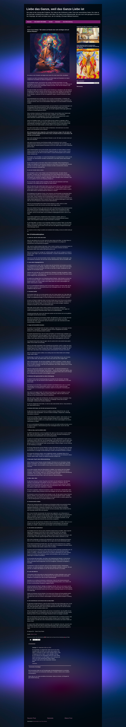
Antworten (34, 663)
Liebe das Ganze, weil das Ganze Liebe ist (55, 9)
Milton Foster (34, 634)
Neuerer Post (31, 718)
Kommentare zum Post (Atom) (40, 721)
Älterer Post (68, 718)
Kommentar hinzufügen (35, 666)
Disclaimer (57, 21)
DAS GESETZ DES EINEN (40, 21)
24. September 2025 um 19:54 (44, 647)
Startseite (29, 21)
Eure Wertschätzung (67, 21)
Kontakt (50, 21)
